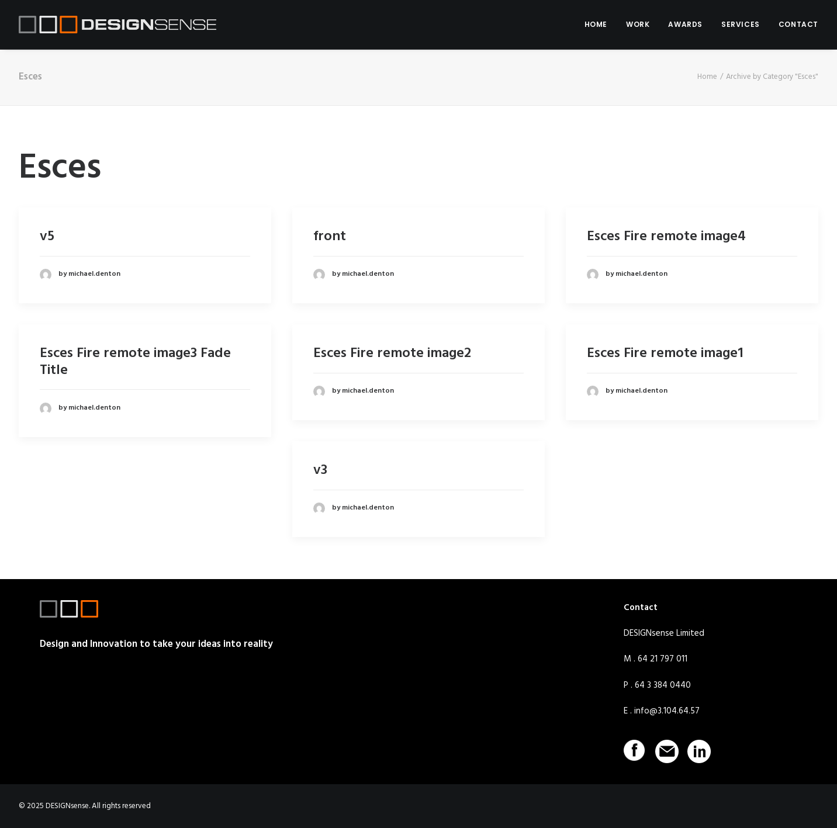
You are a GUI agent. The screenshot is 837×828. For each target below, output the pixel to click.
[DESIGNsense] (117, 24)
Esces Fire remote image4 (666, 237)
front (329, 237)
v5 (47, 237)
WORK (637, 24)
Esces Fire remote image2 (392, 353)
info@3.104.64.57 (667, 711)
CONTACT (798, 24)
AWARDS (685, 24)
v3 (320, 470)
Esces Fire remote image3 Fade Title (135, 362)
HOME (595, 24)
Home (707, 77)
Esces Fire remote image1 (665, 353)
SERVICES (740, 24)
